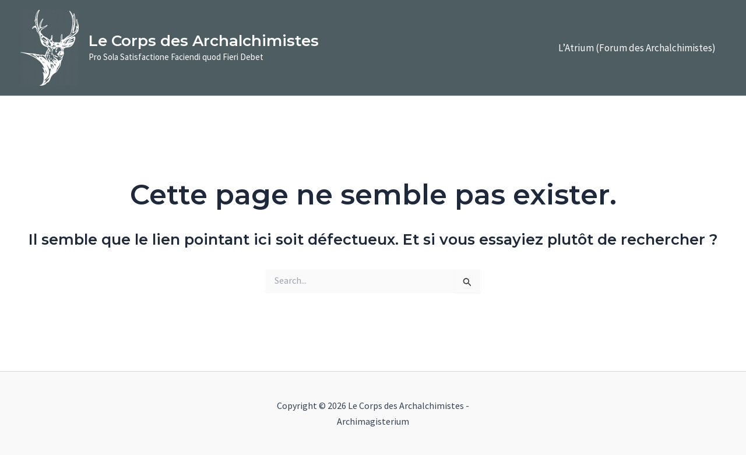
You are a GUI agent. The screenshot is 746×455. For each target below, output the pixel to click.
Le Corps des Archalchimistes (204, 40)
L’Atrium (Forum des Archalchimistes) (637, 47)
